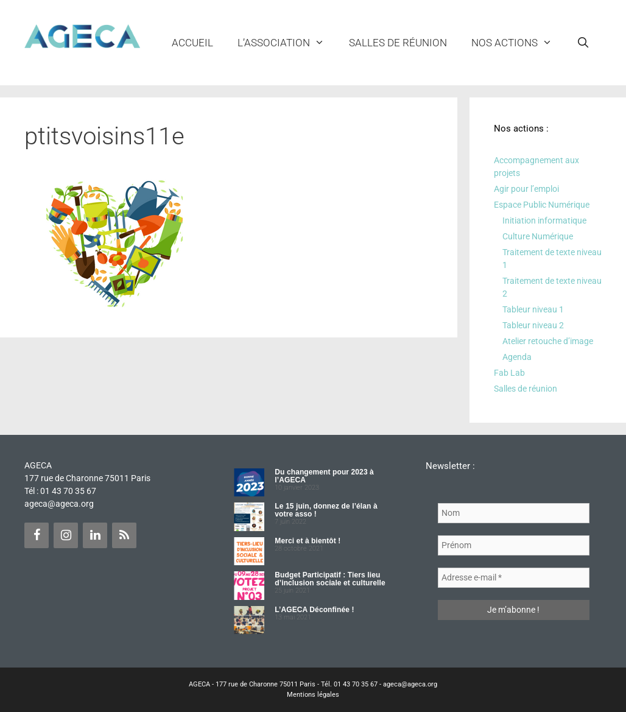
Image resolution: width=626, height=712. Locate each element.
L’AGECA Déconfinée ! (314, 609)
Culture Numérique (537, 236)
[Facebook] (36, 535)
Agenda (517, 357)
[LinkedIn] (95, 535)
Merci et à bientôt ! (307, 541)
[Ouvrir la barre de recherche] (583, 42)
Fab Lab (509, 373)
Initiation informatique (544, 220)
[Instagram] (66, 535)
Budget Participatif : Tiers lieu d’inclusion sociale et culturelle (330, 579)
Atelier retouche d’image (547, 341)
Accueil (192, 43)
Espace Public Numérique (541, 205)
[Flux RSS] (124, 535)
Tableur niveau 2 (533, 325)
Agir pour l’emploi (526, 189)
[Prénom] (513, 545)
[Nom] (513, 513)
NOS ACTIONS (517, 42)
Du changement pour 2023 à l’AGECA (324, 476)
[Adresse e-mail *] (513, 578)
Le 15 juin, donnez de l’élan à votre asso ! (326, 510)
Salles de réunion (398, 43)
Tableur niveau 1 (533, 309)
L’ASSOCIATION (287, 42)
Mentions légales (313, 695)
